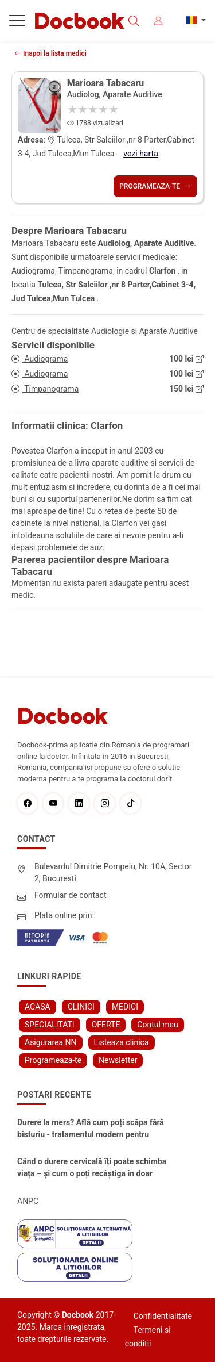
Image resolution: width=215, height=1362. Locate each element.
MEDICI (125, 1006)
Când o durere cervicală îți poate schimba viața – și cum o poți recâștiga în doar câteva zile (91, 1168)
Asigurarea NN (51, 1042)
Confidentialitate (163, 1316)
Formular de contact (70, 895)
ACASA (37, 1006)
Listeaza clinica (121, 1042)
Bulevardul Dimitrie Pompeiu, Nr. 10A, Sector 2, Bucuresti (113, 872)
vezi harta (140, 153)
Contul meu (157, 1024)
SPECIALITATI (50, 1024)
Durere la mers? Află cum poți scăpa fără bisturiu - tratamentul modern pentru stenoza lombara (90, 1129)
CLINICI (81, 1006)
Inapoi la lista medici (50, 53)
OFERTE (106, 1024)
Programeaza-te (155, 186)
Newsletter (118, 1060)
